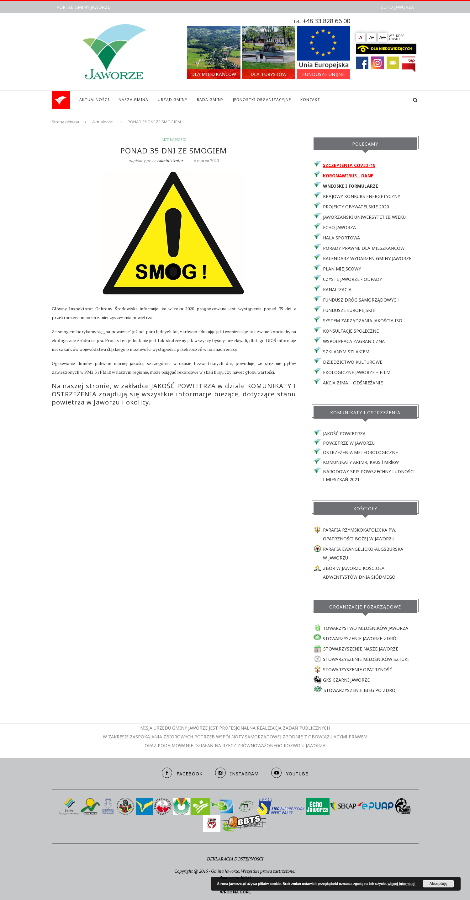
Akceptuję (438, 883)
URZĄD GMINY (172, 99)
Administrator (170, 160)
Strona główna (65, 122)
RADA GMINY (210, 99)
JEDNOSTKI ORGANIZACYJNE (262, 99)
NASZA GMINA (133, 99)
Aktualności (103, 122)
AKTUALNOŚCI (94, 99)
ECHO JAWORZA (397, 7)
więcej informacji (401, 884)
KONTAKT (310, 99)
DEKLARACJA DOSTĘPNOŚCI (235, 859)
